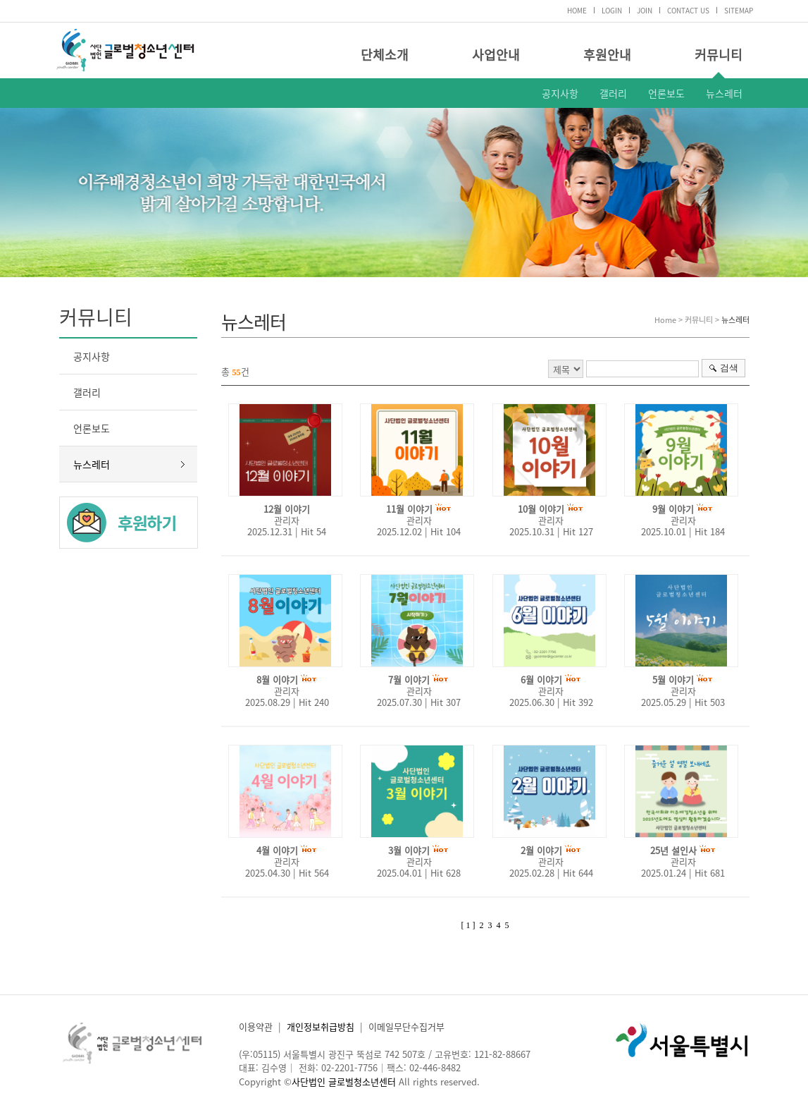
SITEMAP (738, 10)
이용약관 (256, 1026)
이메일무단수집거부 (406, 1026)
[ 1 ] (468, 925)
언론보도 (666, 93)
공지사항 (560, 93)
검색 (729, 367)
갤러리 (613, 93)
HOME (577, 10)
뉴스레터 (724, 93)
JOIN (644, 10)
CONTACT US (688, 10)
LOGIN (612, 10)
